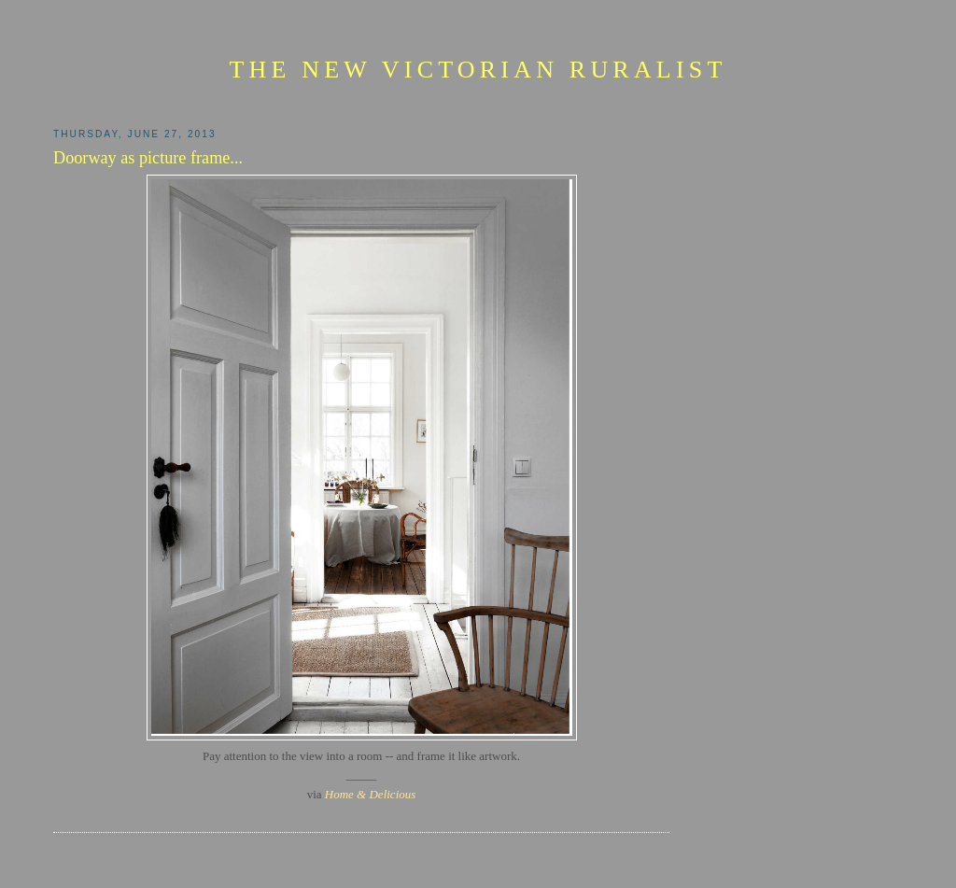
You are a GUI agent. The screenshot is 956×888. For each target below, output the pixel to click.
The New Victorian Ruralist (477, 69)
